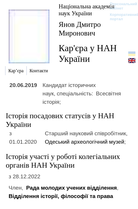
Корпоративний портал (120, 16)
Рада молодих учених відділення (71, 188)
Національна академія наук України (86, 9)
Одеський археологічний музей (84, 142)
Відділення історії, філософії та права (61, 196)
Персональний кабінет (120, 6)
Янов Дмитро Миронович (80, 28)
